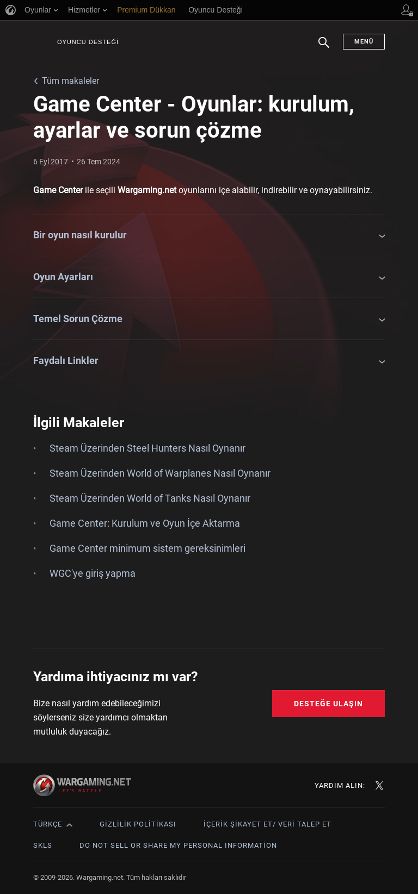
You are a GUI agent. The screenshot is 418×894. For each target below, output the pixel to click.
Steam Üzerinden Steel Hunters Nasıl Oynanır (147, 448)
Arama (324, 48)
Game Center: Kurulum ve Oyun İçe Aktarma (145, 523)
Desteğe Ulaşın (328, 703)
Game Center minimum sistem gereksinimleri (147, 548)
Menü (363, 41)
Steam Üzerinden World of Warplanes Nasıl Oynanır (160, 473)
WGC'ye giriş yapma (93, 573)
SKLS (42, 845)
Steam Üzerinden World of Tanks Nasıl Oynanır (150, 498)
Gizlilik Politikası (138, 824)
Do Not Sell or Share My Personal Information (178, 845)
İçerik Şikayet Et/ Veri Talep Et (267, 824)
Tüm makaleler (70, 81)
